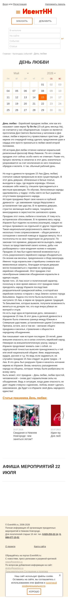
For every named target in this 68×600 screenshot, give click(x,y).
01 (42, 84)
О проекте (10, 546)
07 (34, 90)
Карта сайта (40, 546)
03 (59, 84)
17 (59, 97)
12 (16, 97)
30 (51, 109)
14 (34, 97)
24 (59, 103)
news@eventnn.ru (14, 562)
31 (59, 109)
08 (42, 90)
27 (25, 109)
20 (25, 103)
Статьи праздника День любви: (25, 397)
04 (8, 90)
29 (42, 109)
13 (25, 97)
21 (34, 103)
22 (42, 103)
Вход (5, 4)
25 (8, 109)
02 (51, 84)
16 (51, 97)
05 (16, 90)
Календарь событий (22, 53)
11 (8, 97)
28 (34, 109)
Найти (5, 38)
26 (16, 109)
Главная (6, 53)
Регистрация (20, 4)
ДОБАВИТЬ (45, 21)
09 (51, 90)
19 (16, 103)
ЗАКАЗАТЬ (22, 21)
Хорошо (34, 591)
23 (51, 103)
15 (42, 97)
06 (25, 90)
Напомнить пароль (55, 4)
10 (59, 90)
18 (8, 103)
